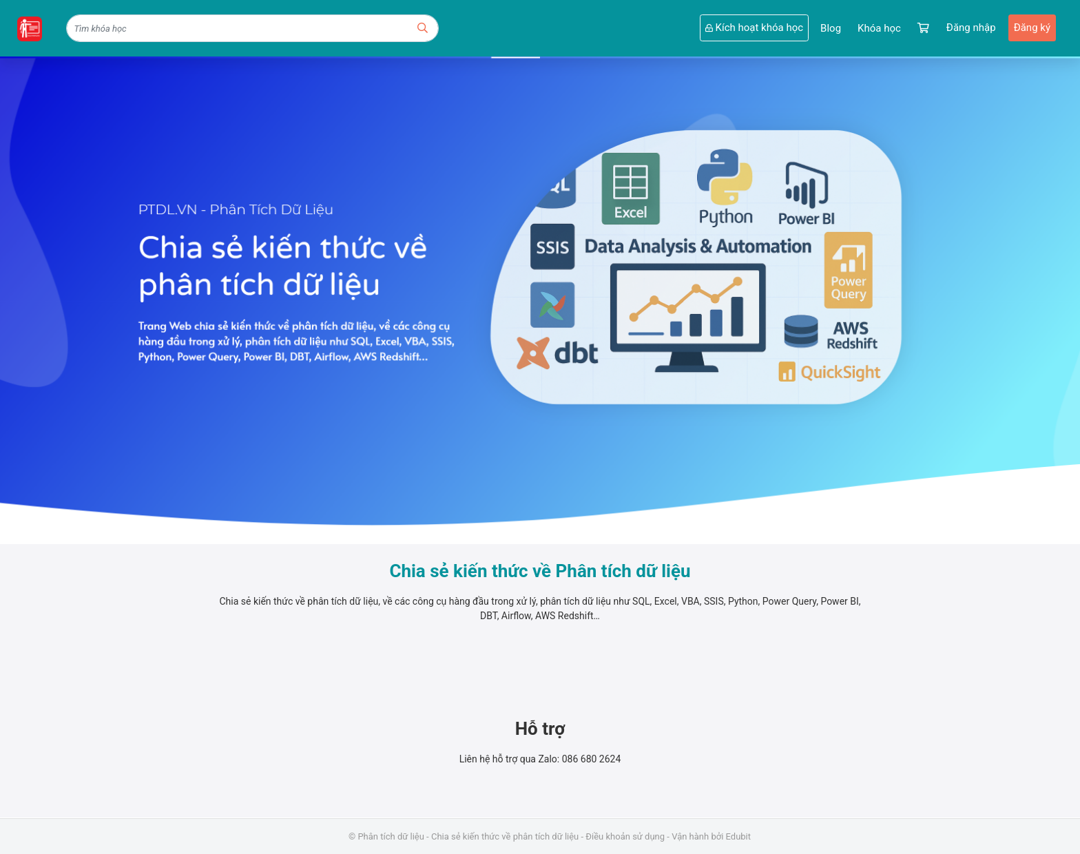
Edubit (738, 836)
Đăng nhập (971, 27)
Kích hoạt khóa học (754, 27)
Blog (830, 28)
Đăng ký (1032, 27)
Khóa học (879, 28)
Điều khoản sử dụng (625, 836)
